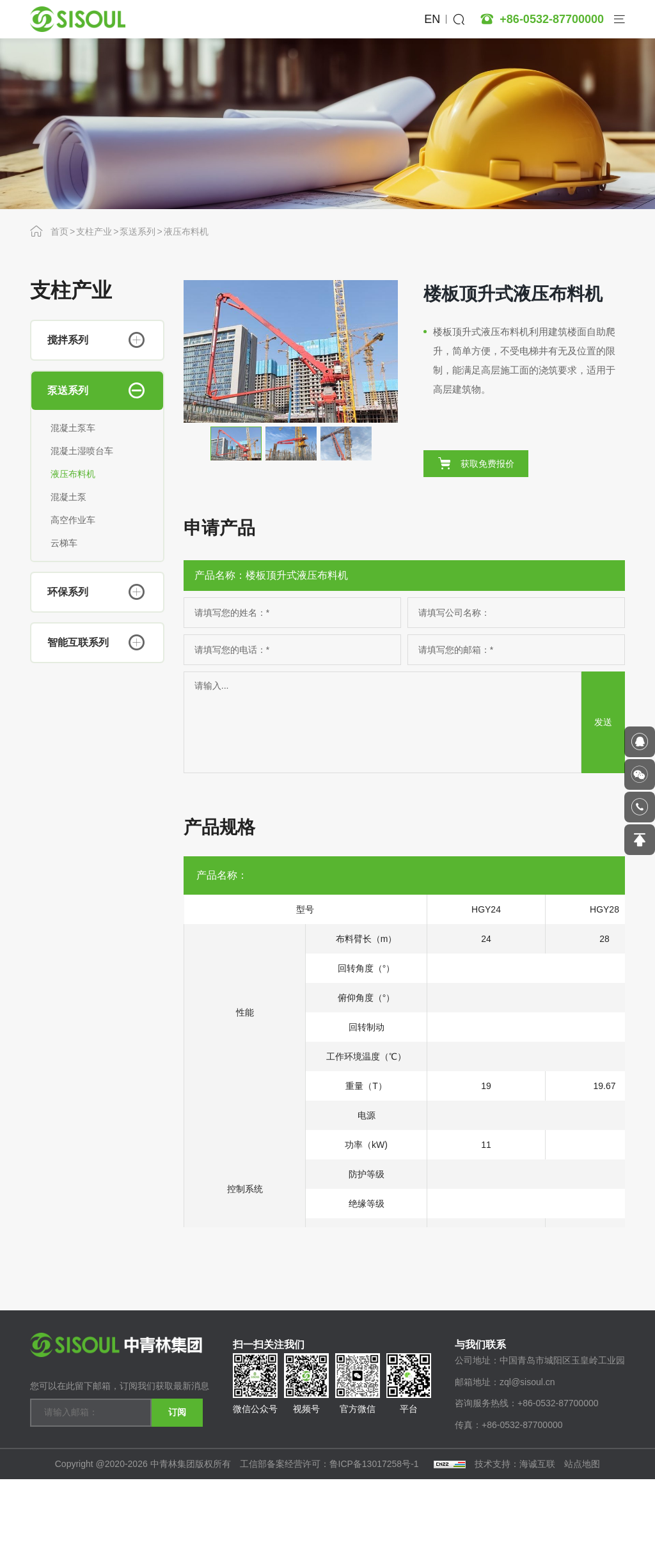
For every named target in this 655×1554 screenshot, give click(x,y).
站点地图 (582, 1539)
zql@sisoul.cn (527, 1457)
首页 (59, 231)
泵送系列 (137, 231)
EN (432, 19)
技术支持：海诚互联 (515, 1539)
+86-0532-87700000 (552, 19)
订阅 (177, 1471)
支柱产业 (94, 231)
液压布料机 (186, 231)
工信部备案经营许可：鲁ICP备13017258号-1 (331, 1539)
